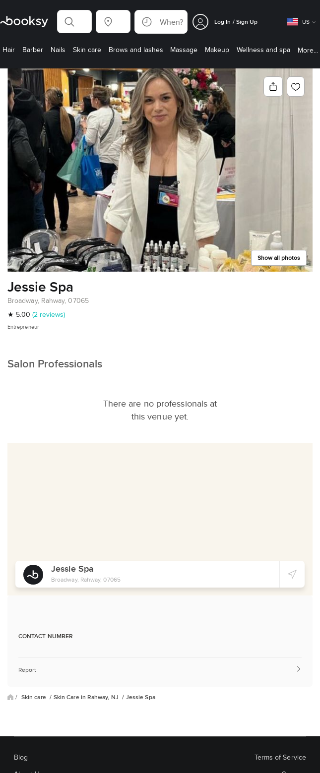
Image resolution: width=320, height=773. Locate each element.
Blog (21, 757)
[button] (74, 21)
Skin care (34, 697)
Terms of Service (280, 757)
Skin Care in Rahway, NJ (87, 697)
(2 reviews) (48, 314)
